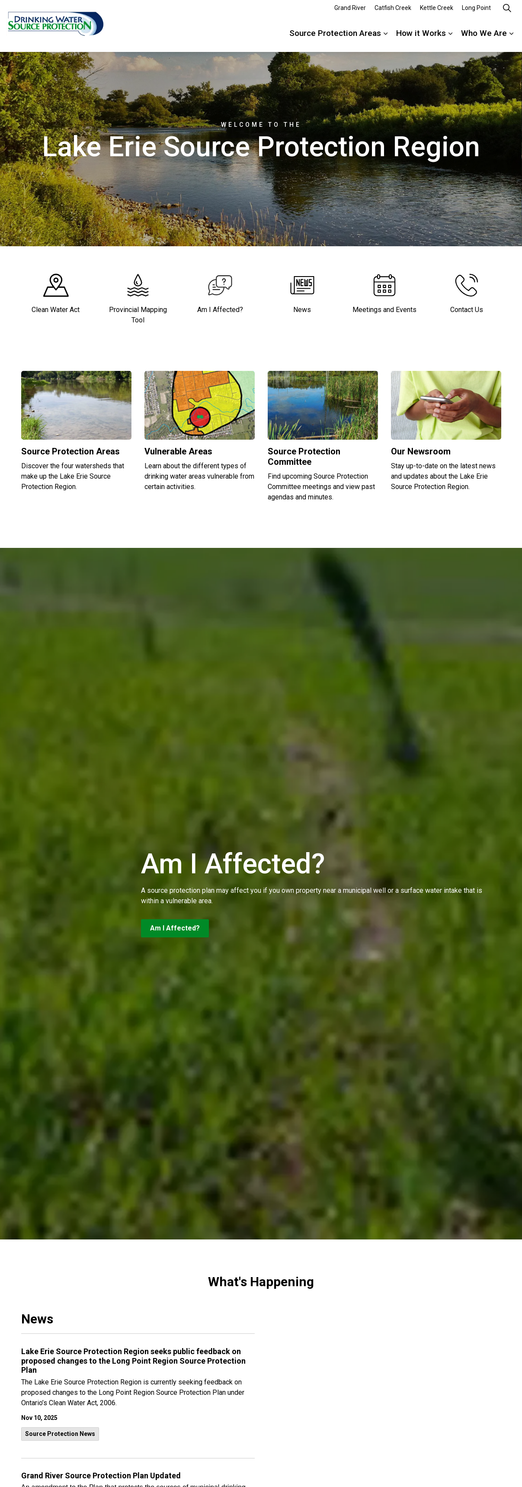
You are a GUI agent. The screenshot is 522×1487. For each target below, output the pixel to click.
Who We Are (484, 39)
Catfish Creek (393, 13)
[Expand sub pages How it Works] (450, 39)
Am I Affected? (174, 928)
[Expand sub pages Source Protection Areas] (385, 39)
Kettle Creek (436, 13)
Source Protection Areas (335, 39)
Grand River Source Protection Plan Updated (101, 1475)
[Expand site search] (507, 13)
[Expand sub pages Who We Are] (511, 39)
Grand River (350, 13)
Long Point (476, 13)
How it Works (421, 39)
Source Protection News (60, 1433)
